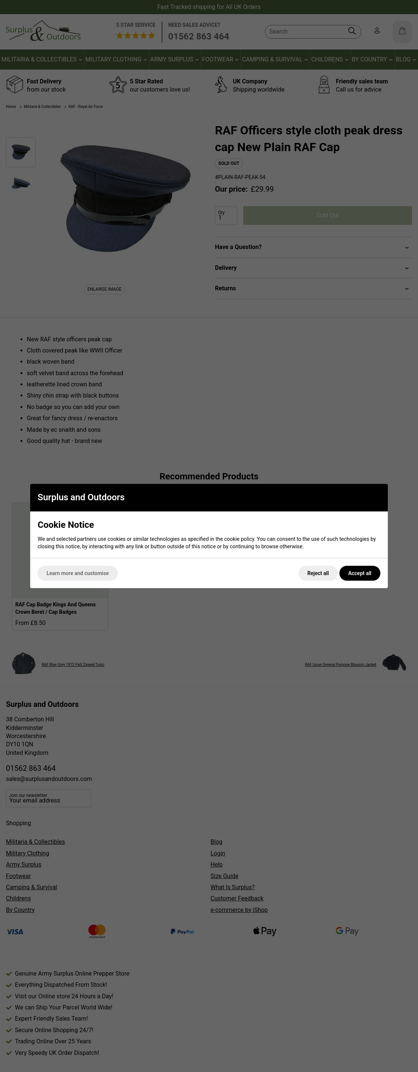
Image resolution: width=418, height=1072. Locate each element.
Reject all (318, 573)
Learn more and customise (78, 573)
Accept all (359, 573)
